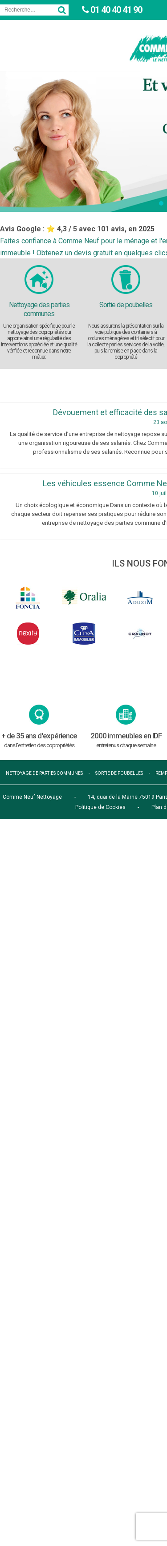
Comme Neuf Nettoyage (32, 797)
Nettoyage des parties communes (39, 309)
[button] (161, 203)
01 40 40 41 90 (115, 9)
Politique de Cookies (100, 807)
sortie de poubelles (119, 773)
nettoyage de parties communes (44, 773)
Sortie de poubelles (125, 305)
